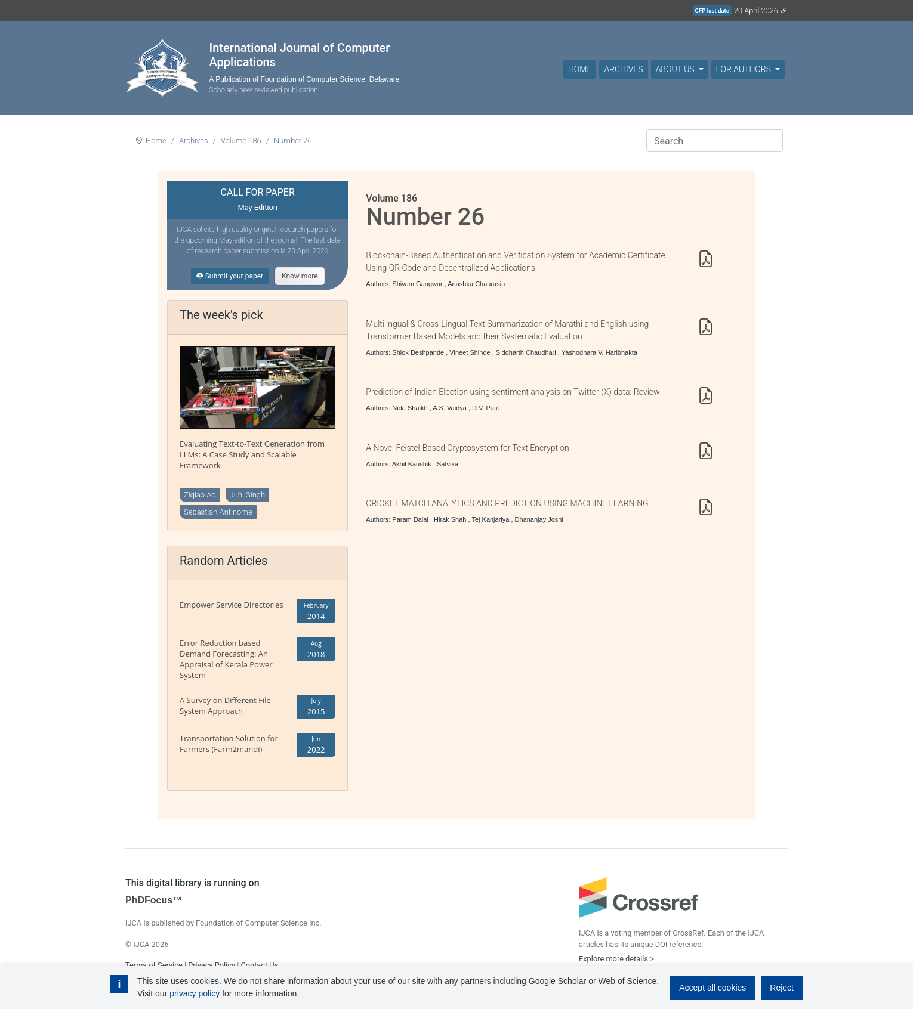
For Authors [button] (744, 69)
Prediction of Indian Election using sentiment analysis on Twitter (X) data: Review (512, 392)
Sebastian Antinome (218, 511)
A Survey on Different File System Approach (225, 705)
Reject (782, 987)
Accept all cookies (712, 987)
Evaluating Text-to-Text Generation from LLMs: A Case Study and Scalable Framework (252, 454)
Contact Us (259, 965)
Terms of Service (154, 965)
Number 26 (293, 140)
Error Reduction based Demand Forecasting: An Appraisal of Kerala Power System (226, 658)
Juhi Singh (248, 494)
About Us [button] (676, 69)
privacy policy (194, 993)
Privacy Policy (211, 965)
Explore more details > (616, 958)
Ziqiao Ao (200, 494)
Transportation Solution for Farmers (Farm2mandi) (229, 743)
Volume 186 (241, 140)
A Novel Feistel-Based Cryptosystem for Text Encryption (467, 448)
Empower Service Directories (231, 604)
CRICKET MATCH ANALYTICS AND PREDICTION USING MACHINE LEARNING (507, 503)
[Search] (714, 140)
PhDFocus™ (153, 900)
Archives (623, 69)
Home (579, 69)
